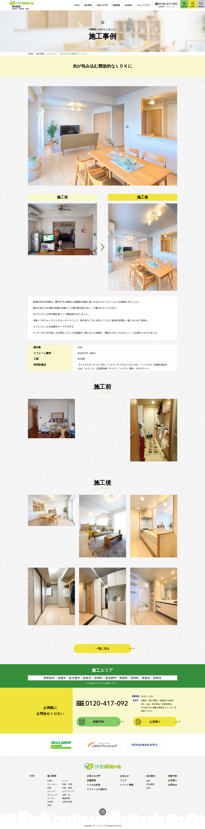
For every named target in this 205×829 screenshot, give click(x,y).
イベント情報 (126, 785)
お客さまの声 (93, 776)
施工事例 (51, 776)
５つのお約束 (93, 785)
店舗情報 (91, 780)
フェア (123, 780)
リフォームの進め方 (97, 789)
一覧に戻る (103, 648)
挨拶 (148, 780)
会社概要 (150, 784)
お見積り (155, 721)
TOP (32, 776)
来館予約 (98, 721)
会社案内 (150, 776)
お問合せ (172, 785)
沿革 (148, 787)
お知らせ (124, 776)
